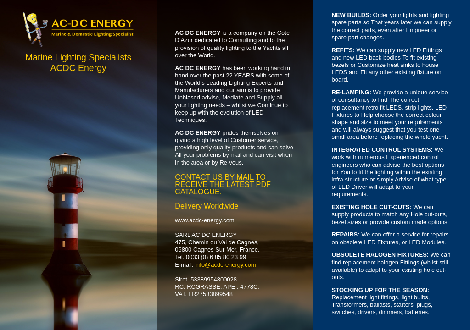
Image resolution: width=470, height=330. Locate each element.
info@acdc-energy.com (225, 264)
